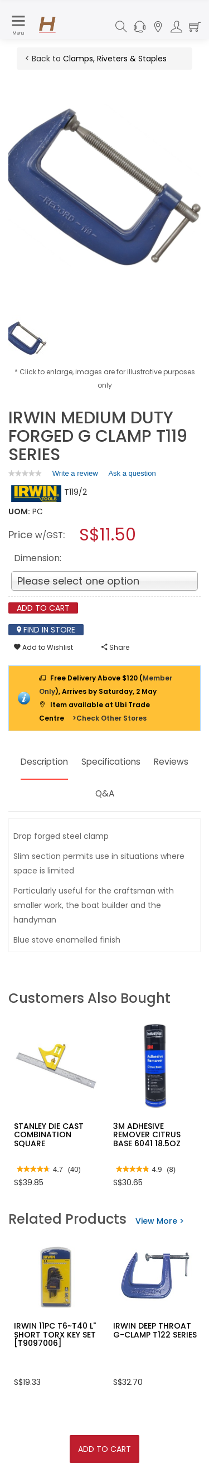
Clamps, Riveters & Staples (115, 58)
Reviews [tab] (87, 793)
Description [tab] (63, 762)
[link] (25, 473)
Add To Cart (104, 1449)
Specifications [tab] (139, 762)
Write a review (75, 475)
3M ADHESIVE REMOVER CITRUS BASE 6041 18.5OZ (147, 1135)
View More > (159, 1221)
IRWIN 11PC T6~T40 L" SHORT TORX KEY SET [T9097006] (55, 1334)
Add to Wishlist (43, 647)
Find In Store (46, 629)
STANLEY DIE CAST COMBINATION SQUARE (49, 1135)
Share (115, 647)
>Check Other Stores (109, 718)
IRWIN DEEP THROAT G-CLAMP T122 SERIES (155, 1330)
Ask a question (131, 473)
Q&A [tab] (131, 793)
